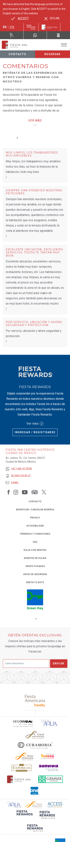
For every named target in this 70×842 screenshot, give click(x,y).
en (12, 27)
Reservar (52, 54)
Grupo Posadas (35, 566)
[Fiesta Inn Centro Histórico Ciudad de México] (14, 44)
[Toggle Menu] (64, 45)
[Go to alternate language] (20, 18)
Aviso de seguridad (35, 574)
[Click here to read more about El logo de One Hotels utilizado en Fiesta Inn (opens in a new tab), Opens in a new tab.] (35, 791)
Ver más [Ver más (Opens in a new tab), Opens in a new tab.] (35, 424)
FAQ (35, 542)
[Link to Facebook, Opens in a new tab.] (8, 492)
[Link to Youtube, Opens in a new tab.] (25, 492)
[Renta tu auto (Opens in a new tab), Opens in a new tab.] (11, 35)
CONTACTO (35, 501)
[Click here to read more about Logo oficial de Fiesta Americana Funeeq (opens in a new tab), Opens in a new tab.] (48, 756)
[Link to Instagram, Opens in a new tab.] (15, 492)
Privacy (35, 517)
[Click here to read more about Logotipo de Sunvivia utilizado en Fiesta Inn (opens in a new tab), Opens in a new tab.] (48, 768)
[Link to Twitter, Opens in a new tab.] (44, 492)
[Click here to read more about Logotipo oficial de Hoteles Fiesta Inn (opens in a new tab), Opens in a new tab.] (19, 779)
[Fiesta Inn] (49, 27)
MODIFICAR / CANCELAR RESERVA (35, 509)
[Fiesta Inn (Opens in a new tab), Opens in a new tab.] (31, 27)
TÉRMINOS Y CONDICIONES (35, 534)
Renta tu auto (35, 582)
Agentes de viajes (35, 558)
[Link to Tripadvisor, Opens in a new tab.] (34, 492)
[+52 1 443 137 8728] (19, 469)
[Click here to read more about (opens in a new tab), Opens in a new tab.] (35, 701)
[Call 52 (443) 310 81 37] (58, 35)
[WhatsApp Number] (35, 35)
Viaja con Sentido (35, 550)
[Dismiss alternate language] (52, 18)
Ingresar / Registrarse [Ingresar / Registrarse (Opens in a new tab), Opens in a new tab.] (35, 432)
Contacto (17, 54)
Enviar (58, 663)
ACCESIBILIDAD (35, 525)
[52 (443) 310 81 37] (19, 475)
